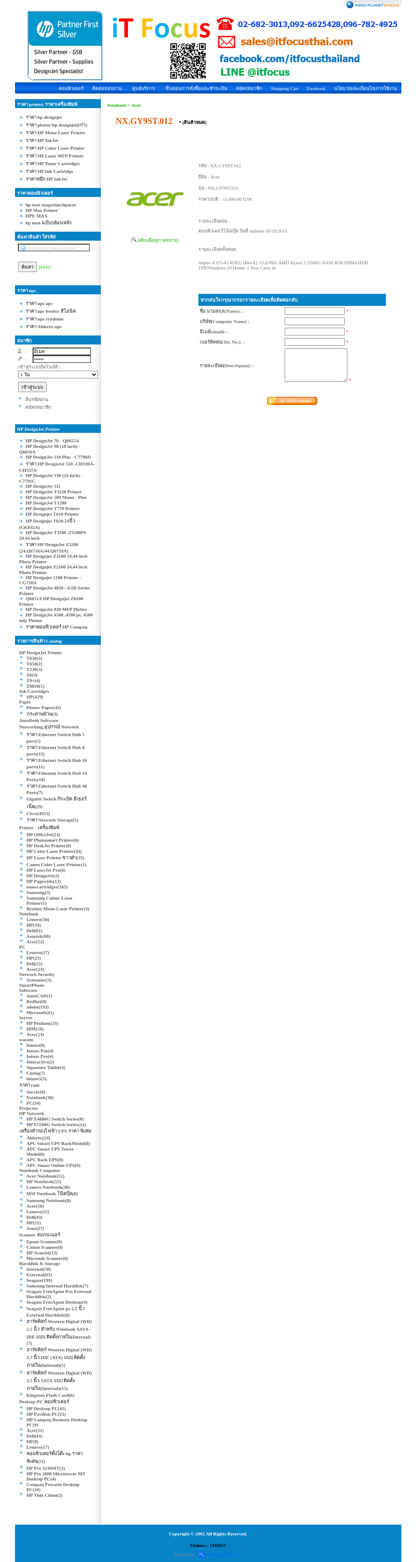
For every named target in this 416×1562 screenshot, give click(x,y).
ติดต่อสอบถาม (107, 88)
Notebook (117, 105)
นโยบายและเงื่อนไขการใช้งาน (365, 88)
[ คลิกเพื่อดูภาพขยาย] (155, 240)
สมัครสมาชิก (249, 88)
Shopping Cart (284, 88)
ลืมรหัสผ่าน (37, 399)
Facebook (316, 88)
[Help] (45, 266)
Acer (136, 105)
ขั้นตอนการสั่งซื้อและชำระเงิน (196, 88)
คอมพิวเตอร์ (71, 88)
